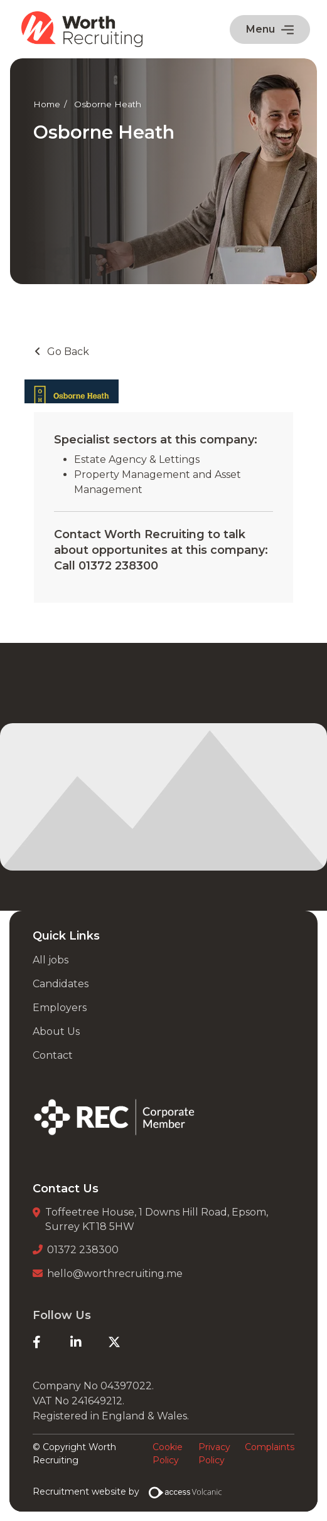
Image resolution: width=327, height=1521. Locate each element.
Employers (60, 1008)
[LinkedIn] (89, 1342)
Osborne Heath (107, 104)
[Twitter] (127, 1342)
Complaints (269, 1447)
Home (46, 104)
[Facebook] (51, 1342)
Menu (270, 29)
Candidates (60, 984)
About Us (56, 1031)
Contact (53, 1055)
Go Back (68, 352)
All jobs (50, 960)
